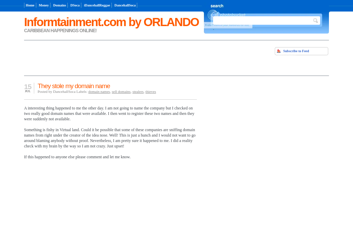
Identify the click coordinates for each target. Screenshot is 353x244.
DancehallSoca (125, 5)
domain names (99, 91)
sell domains (121, 91)
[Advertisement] (103, 57)
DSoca (75, 5)
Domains (59, 5)
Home (30, 5)
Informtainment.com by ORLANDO (111, 21)
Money (44, 5)
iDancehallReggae (97, 5)
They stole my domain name (74, 85)
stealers (138, 91)
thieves (150, 91)
